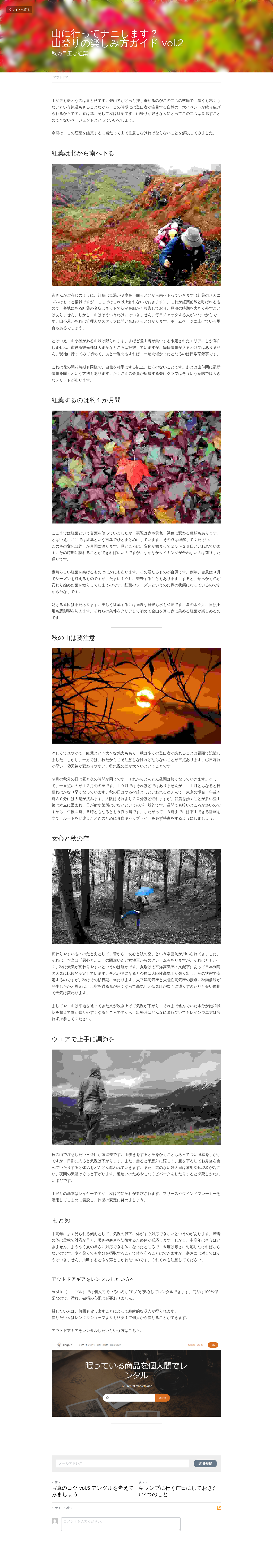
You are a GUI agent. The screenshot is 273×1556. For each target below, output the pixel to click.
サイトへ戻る (19, 9)
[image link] (136, 1378)
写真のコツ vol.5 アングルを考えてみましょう (93, 1491)
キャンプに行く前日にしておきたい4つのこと (178, 1491)
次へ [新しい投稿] (143, 1482)
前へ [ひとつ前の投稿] (56, 1482)
